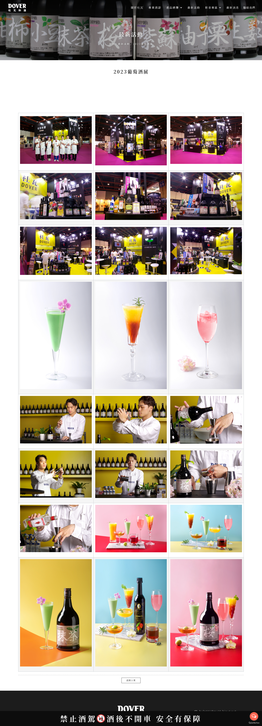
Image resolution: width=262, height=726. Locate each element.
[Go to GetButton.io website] (254, 723)
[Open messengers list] (254, 716)
